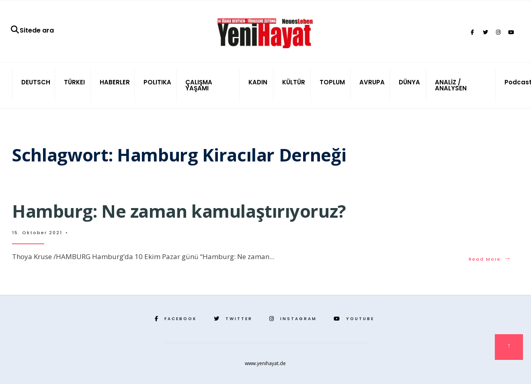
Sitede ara (32, 30)
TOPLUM (332, 82)
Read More (490, 259)
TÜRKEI (74, 82)
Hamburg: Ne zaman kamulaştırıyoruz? (179, 211)
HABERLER (115, 82)
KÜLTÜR (293, 82)
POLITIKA (157, 82)
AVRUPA (372, 82)
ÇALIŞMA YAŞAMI (198, 85)
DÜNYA (409, 82)
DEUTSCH (35, 82)
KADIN (257, 82)
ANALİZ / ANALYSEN (451, 85)
